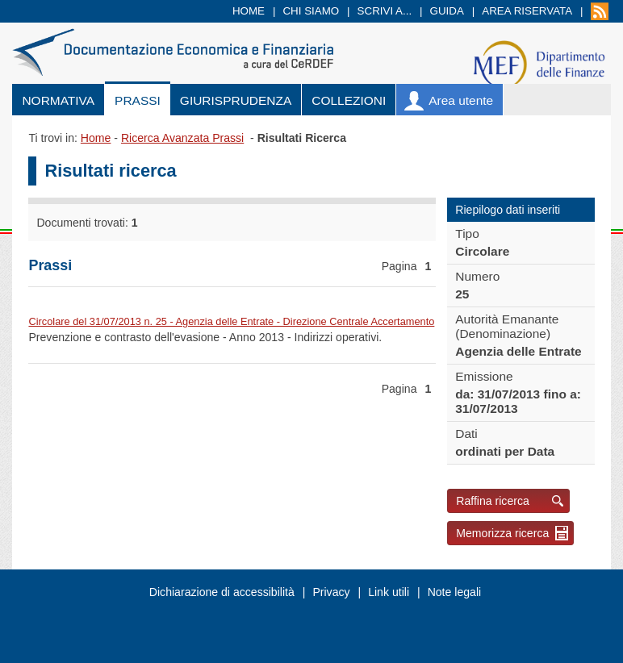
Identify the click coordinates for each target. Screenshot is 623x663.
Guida (447, 11)
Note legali (455, 592)
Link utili (388, 592)
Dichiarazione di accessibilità (222, 592)
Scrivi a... (384, 11)
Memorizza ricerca (502, 533)
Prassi (138, 100)
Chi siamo (310, 11)
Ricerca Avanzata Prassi (182, 137)
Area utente (461, 100)
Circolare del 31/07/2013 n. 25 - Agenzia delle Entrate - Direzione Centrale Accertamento (231, 321)
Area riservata (527, 11)
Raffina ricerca (492, 500)
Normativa (58, 100)
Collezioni (349, 100)
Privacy (330, 592)
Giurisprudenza (235, 100)
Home (248, 11)
